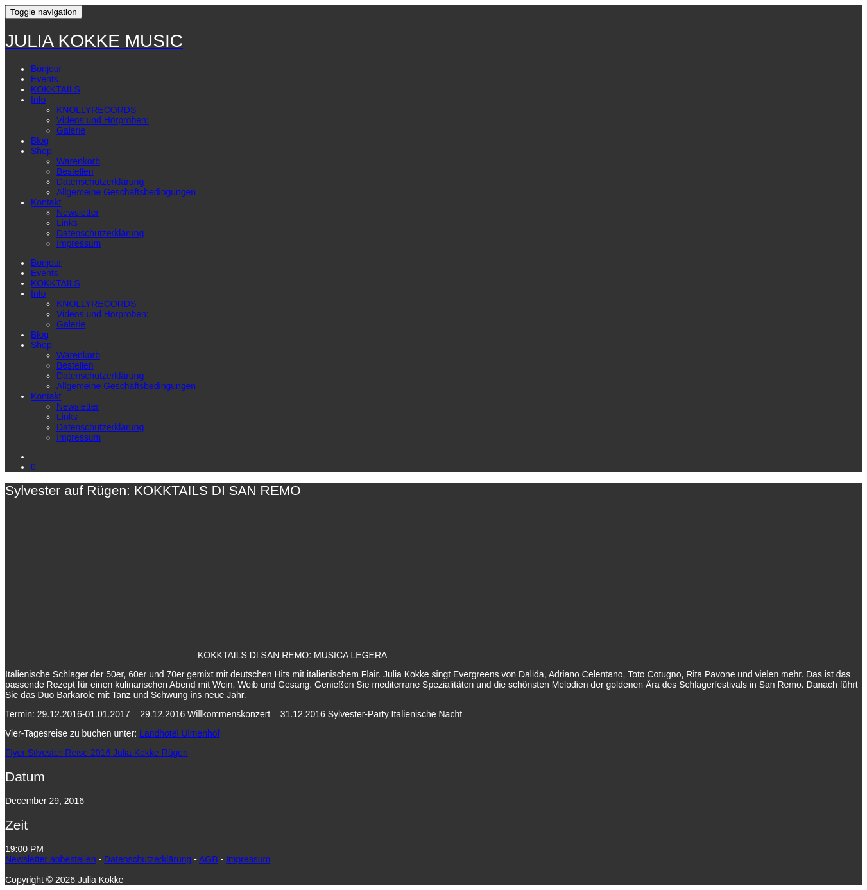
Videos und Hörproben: (102, 120)
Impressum (78, 243)
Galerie (70, 130)
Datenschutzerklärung (100, 182)
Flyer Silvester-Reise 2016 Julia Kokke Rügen (96, 752)
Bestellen (75, 171)
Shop (41, 151)
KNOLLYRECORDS (96, 110)
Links (67, 223)
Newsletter (77, 212)
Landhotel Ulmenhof (179, 733)
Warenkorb (78, 161)
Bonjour (46, 69)
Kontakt (46, 202)
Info (38, 99)
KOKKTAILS (55, 89)
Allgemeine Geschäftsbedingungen (126, 192)
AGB (208, 859)
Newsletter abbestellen (50, 859)
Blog (40, 140)
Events (44, 79)
